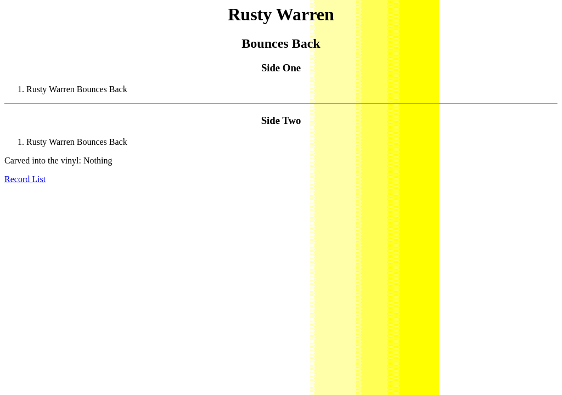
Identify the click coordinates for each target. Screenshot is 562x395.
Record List (25, 179)
